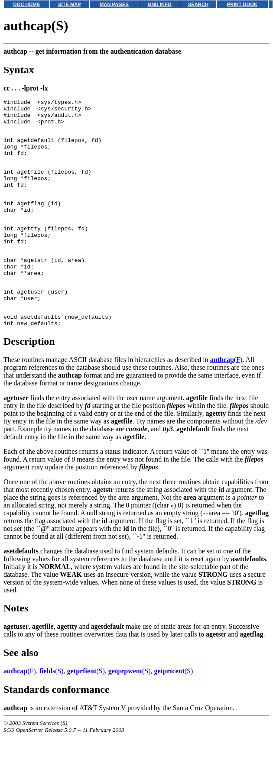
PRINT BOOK (242, 4)
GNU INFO (160, 4)
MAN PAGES (114, 4)
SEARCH (198, 4)
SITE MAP (69, 4)
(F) (226, 397)
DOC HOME (26, 4)
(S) (51, 708)
